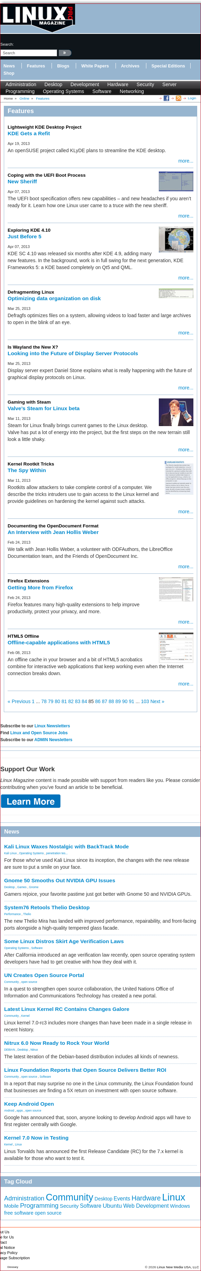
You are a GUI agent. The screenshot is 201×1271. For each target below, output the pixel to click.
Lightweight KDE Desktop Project (45, 127)
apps (20, 1110)
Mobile (11, 1206)
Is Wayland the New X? (33, 347)
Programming (20, 91)
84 (84, 701)
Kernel (25, 1015)
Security (145, 84)
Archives (130, 66)
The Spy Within (27, 470)
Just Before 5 (25, 236)
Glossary (12, 1267)
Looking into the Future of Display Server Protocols (73, 353)
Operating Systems (63, 91)
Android (9, 1110)
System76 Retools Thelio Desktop (47, 907)
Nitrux (34, 1049)
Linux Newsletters (52, 726)
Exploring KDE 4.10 (29, 230)
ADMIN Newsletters (53, 739)
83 (78, 701)
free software (19, 1213)
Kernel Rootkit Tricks (31, 464)
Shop (8, 73)
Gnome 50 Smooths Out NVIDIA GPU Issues (59, 880)
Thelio (27, 914)
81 (64, 701)
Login (192, 98)
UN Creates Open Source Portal (44, 975)
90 (125, 701)
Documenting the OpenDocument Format (53, 525)
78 (44, 701)
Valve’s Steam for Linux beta (44, 408)
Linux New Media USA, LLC (178, 1267)
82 (71, 701)
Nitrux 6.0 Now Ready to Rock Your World (56, 1043)
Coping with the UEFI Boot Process (46, 175)
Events (122, 1198)
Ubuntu (112, 1205)
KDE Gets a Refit (29, 133)
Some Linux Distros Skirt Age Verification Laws (64, 941)
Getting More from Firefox (40, 587)
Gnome (33, 887)
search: (7, 44)
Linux (18, 1144)
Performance (12, 914)
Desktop (53, 84)
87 (105, 701)
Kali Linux (10, 853)
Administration (21, 84)
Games (22, 887)
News (9, 66)
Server (169, 84)
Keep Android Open (29, 1104)
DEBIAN (9, 1049)
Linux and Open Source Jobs (39, 732)
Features (36, 66)
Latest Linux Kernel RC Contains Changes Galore (66, 1009)
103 (145, 701)
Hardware (117, 84)
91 (131, 701)
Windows (180, 1206)
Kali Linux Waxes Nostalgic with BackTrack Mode (66, 846)
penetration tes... (57, 853)
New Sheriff (22, 181)
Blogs (63, 66)
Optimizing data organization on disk (54, 298)
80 (57, 701)
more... (185, 161)
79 (51, 701)
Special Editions (168, 66)
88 (111, 701)
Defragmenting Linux (31, 292)
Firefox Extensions (28, 580)
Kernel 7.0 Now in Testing (36, 1138)
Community (11, 982)
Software (101, 91)
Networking (132, 91)
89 (118, 701)
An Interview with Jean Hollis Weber (53, 532)
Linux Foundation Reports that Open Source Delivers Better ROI (85, 1070)
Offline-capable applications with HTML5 (59, 642)
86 (98, 701)
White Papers (95, 66)
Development (85, 84)
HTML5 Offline (23, 636)
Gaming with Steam (29, 402)
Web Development (145, 1206)
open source (29, 982)
